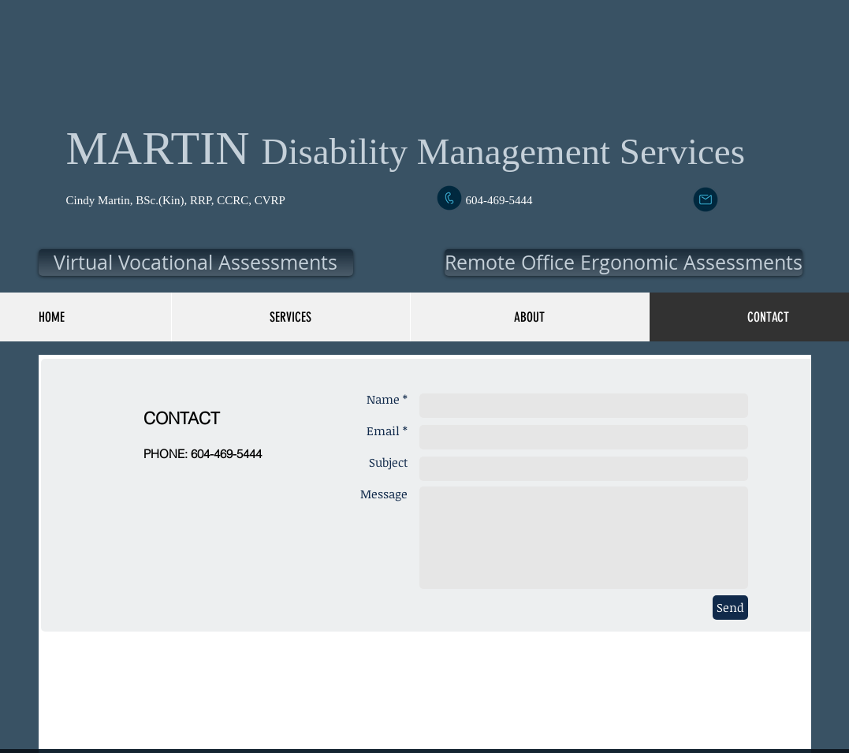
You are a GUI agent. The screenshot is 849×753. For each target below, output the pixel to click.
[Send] (730, 607)
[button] (196, 262)
